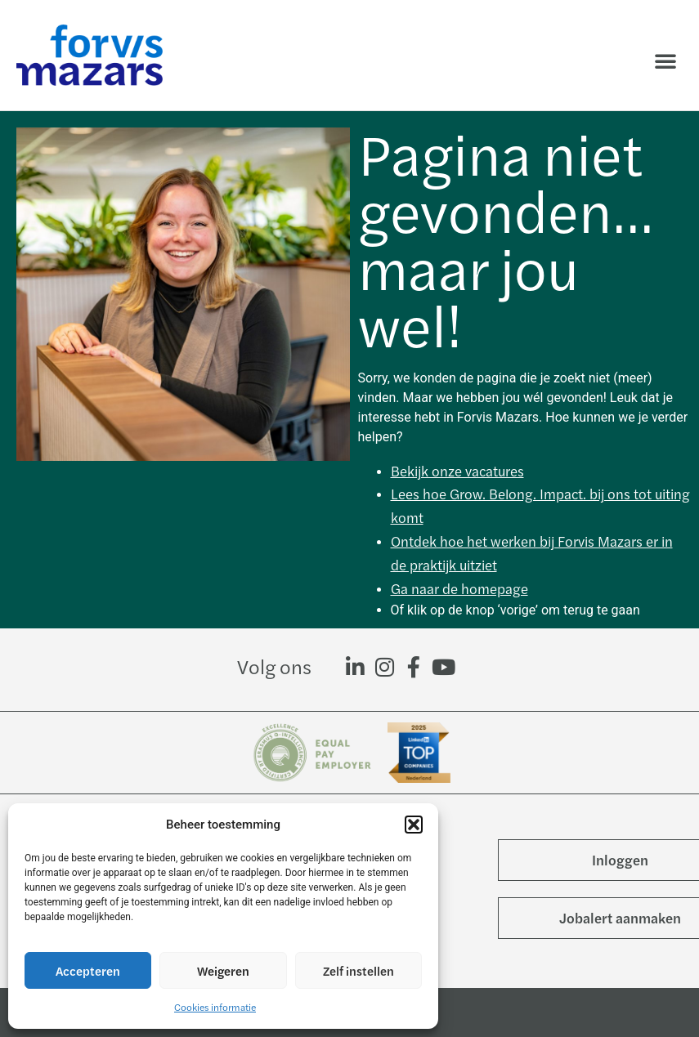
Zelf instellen (358, 970)
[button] (414, 824)
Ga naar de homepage (459, 588)
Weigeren (223, 970)
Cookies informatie (215, 1006)
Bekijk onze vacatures (457, 471)
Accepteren (88, 970)
